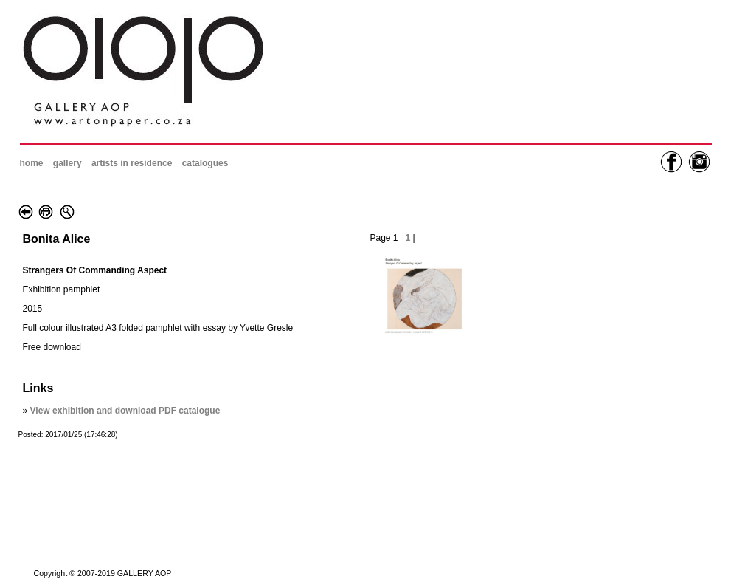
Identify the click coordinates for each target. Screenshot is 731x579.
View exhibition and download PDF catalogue (125, 410)
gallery (67, 163)
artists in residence (131, 163)
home (32, 163)
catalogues (205, 163)
